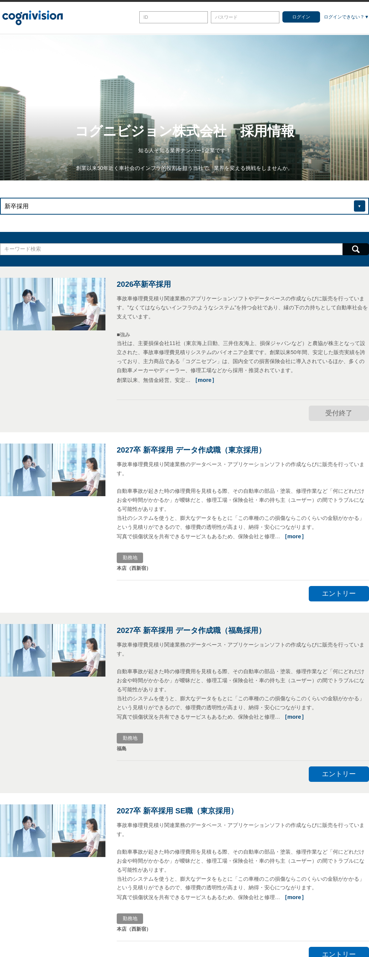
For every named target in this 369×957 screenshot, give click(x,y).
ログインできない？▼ (346, 17)
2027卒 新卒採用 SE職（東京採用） (177, 811)
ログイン (301, 17)
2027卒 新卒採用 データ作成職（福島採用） (191, 630)
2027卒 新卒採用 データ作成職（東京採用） (191, 450)
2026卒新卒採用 (144, 284)
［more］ (204, 380)
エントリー (339, 593)
